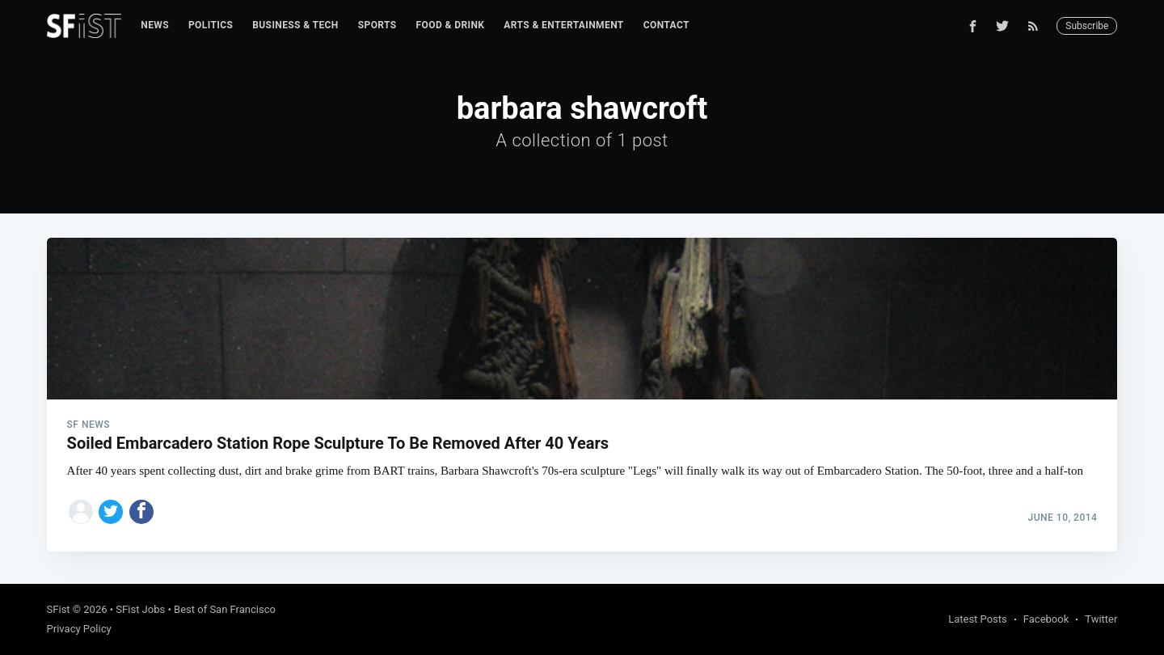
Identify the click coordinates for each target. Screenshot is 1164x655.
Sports (377, 25)
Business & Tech (295, 25)
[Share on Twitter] (110, 512)
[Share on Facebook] (141, 512)
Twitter (1101, 619)
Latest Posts (977, 619)
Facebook (1046, 619)
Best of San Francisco (225, 609)
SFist (58, 609)
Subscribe (1086, 26)
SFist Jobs (140, 609)
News (155, 25)
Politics (210, 25)
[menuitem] (155, 25)
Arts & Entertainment (563, 25)
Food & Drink (450, 25)
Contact (666, 25)
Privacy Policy (79, 629)
